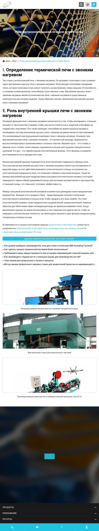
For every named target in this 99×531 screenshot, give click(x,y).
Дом (8, 61)
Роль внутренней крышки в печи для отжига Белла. (45, 61)
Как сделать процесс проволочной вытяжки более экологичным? (36, 249)
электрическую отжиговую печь (32, 228)
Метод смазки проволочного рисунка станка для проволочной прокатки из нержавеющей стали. (50, 264)
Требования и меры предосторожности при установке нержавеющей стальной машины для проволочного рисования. (50, 253)
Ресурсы (7, 519)
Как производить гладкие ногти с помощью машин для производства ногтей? (42, 257)
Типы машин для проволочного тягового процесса (28, 260)
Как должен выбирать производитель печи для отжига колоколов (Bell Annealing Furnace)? (48, 245)
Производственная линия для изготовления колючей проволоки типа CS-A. (49, 397)
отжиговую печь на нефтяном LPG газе (22, 232)
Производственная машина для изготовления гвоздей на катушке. (49, 309)
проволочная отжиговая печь (62, 225)
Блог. (14, 61)
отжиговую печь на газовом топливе (66, 228)
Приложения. (10, 513)
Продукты (8, 507)
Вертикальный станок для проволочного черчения (49, 353)
